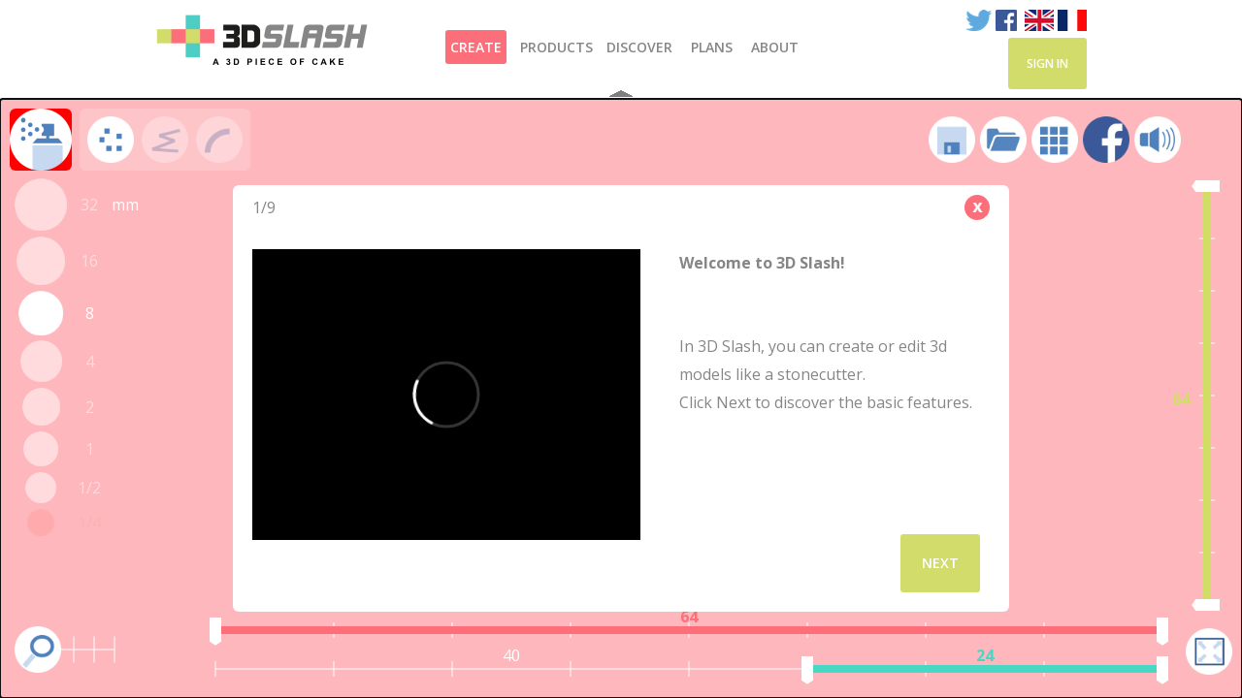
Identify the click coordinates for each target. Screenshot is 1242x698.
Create (476, 47)
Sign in (1047, 63)
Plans (712, 47)
